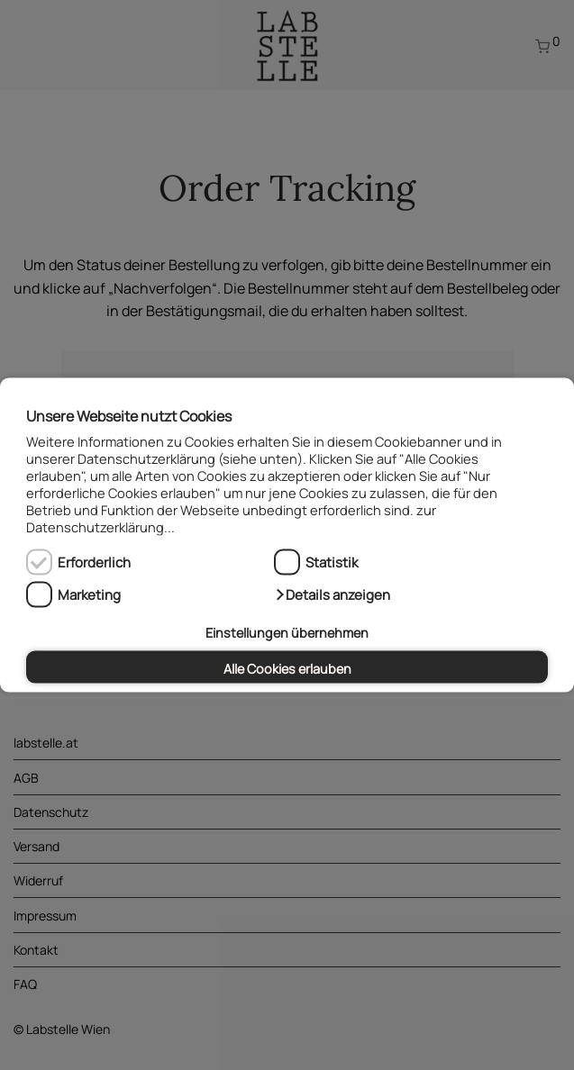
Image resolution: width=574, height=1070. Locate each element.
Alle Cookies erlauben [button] (287, 667)
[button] (332, 594)
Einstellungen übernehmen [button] (287, 632)
